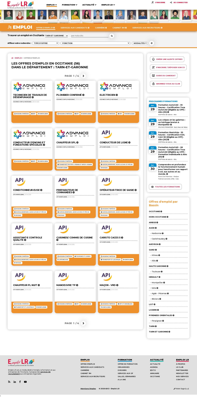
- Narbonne (156, 233)
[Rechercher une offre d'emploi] (111, 36)
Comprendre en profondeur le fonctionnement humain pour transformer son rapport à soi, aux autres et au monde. (173, 169)
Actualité (156, 360)
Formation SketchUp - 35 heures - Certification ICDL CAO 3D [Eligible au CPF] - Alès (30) (171, 136)
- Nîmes (154, 255)
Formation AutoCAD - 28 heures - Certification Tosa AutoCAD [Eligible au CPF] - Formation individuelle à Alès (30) (172, 152)
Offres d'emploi (32, 58)
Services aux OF (125, 373)
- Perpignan (156, 321)
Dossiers (122, 370)
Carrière (85, 370)
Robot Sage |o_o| (181, 389)
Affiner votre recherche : (19, 43)
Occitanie (155, 376)
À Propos (180, 364)
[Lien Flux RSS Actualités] (9, 382)
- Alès (153, 261)
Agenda (154, 367)
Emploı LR (182, 360)
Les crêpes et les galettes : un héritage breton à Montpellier (171, 122)
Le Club (179, 367)
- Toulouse (155, 271)
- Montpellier (157, 282)
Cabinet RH (86, 373)
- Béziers (155, 299)
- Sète (153, 288)
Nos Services (182, 376)
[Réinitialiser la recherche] (151, 43)
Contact (180, 379)
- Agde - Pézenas (159, 293)
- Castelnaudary (158, 239)
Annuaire (154, 373)
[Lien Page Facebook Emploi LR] (20, 382)
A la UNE (122, 379)
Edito (153, 370)
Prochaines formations (163, 101)
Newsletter (182, 373)
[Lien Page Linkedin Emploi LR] (15, 382)
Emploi (18, 58)
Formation (125, 360)
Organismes (123, 367)
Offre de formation (127, 364)
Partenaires (182, 370)
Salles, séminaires (127, 376)
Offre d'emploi (88, 364)
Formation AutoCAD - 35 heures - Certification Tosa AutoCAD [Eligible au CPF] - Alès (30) (171, 108)
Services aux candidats (92, 367)
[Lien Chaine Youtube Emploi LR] (25, 382)
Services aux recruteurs (93, 376)
